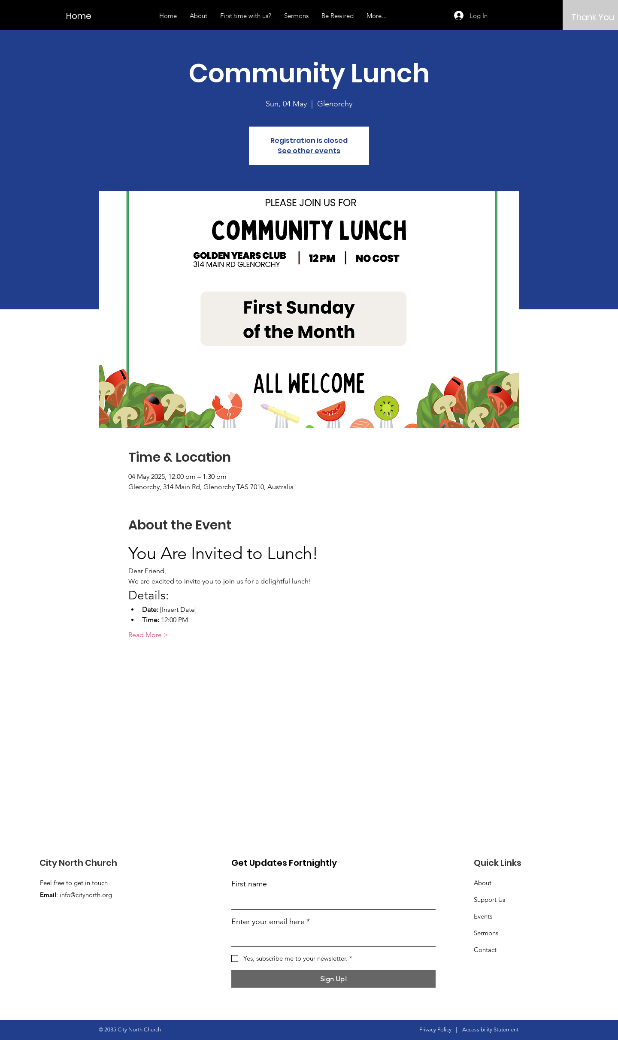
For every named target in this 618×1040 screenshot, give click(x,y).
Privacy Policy (435, 1029)
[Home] (86, 15)
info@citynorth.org (86, 895)
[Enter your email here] (330, 938)
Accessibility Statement (490, 1029)
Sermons (486, 933)
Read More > (148, 635)
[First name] (330, 901)
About (482, 883)
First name (249, 884)
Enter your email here (270, 921)
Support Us (489, 899)
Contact (485, 950)
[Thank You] (592, 16)
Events (483, 916)
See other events (309, 151)
